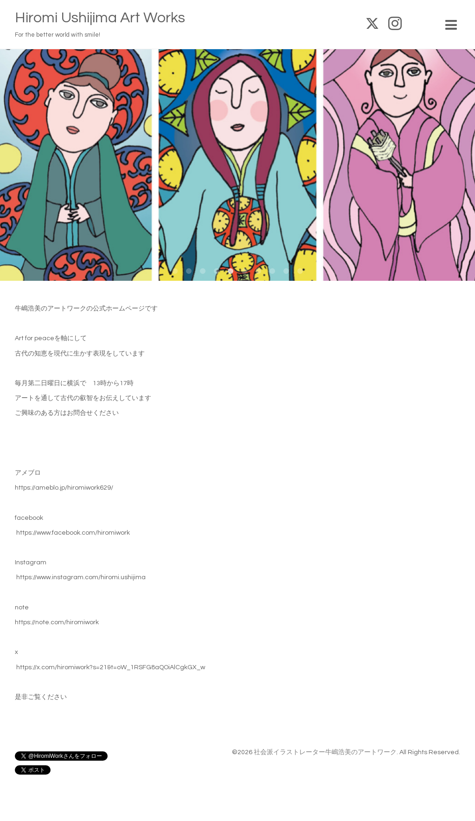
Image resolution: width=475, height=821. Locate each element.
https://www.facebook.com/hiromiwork (73, 533)
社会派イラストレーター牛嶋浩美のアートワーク (325, 752)
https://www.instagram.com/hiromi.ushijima (81, 577)
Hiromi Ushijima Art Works (100, 18)
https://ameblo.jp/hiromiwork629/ (64, 488)
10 (300, 271)
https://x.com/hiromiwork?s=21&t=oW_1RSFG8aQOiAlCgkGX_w (110, 667)
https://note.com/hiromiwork (57, 622)
